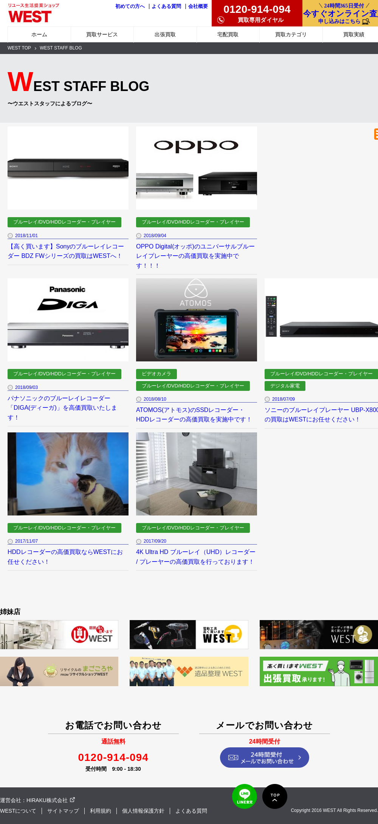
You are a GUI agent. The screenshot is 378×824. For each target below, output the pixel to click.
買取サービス (102, 34)
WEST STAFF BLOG (61, 48)
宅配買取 (228, 34)
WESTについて (18, 811)
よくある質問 (166, 6)
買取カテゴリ (291, 34)
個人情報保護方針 (143, 811)
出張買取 (165, 34)
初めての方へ (130, 6)
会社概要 (198, 6)
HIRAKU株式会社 (47, 800)
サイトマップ (63, 811)
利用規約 (100, 811)
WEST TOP (19, 48)
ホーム (39, 34)
